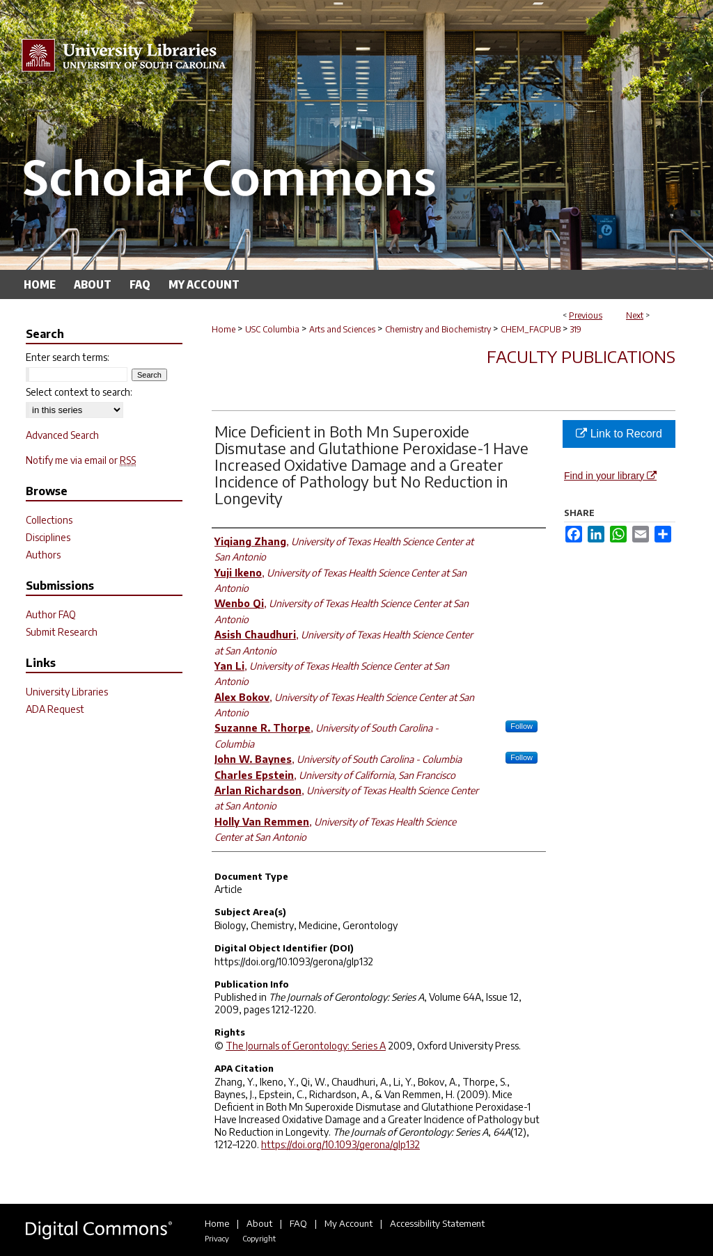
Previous (585, 315)
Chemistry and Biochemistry (438, 329)
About (259, 1223)
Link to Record (619, 434)
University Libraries (67, 692)
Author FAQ (51, 614)
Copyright (259, 1238)
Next (634, 315)
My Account (348, 1223)
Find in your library (610, 475)
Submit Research (61, 632)
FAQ (298, 1223)
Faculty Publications (581, 356)
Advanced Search (62, 435)
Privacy (217, 1238)
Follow (521, 726)
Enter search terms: (67, 357)
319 (575, 329)
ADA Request (55, 709)
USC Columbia (272, 329)
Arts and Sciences (342, 329)
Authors (43, 555)
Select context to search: (79, 392)
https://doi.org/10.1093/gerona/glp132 (340, 1144)
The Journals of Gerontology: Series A (306, 1046)
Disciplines (48, 537)
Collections (49, 520)
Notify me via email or (81, 460)
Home (223, 329)
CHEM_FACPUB (531, 329)
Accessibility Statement (437, 1223)
